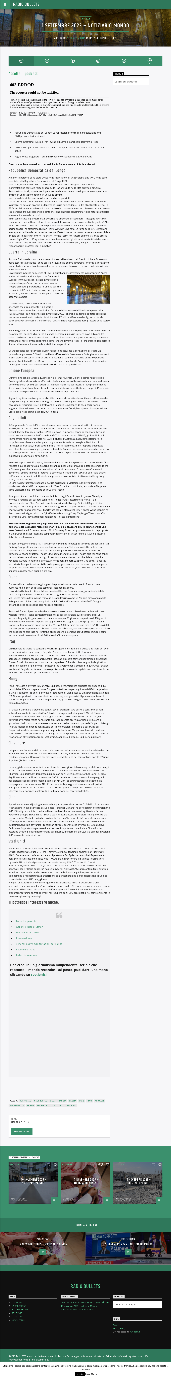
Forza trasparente (26, 921)
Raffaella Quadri (18, 1199)
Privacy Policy (119, 1328)
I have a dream (24, 938)
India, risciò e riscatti (27, 955)
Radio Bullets (26, 4)
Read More (91, 1373)
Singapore (43, 1105)
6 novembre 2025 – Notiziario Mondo (139, 1181)
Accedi (116, 1325)
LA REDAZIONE (19, 1306)
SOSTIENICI (17, 1313)
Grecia (72, 1101)
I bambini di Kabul (26, 949)
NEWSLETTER (18, 1320)
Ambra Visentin (76, 38)
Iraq (89, 1101)
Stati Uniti (57, 1105)
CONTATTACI (18, 1316)
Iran (81, 1101)
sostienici (39, 974)
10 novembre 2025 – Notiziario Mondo (33, 1181)
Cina (52, 1101)
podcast (99, 1101)
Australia (25, 1101)
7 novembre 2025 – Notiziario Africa (86, 1181)
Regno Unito (17, 1105)
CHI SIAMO (17, 1302)
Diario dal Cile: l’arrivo (28, 932)
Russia (30, 1105)
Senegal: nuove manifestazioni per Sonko (39, 943)
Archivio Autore (21, 1131)
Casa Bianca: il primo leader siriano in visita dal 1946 (85, 1302)
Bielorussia (40, 1101)
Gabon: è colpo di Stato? (29, 926)
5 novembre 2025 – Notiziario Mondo (129, 1244)
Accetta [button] (80, 1374)
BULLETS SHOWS (20, 1309)
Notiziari (85, 18)
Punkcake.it (135, 1331)
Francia (61, 1101)
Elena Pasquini (69, 1199)
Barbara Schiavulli (123, 1199)
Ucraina (71, 1105)
